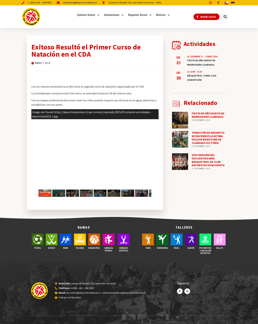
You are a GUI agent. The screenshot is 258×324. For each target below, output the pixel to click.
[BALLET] (220, 239)
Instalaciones (114, 15)
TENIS (147, 248)
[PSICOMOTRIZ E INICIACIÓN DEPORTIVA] (205, 239)
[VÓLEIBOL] (80, 239)
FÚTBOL (37, 248)
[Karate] (191, 239)
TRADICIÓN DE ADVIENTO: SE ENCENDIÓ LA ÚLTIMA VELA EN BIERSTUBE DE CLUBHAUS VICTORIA (208, 138)
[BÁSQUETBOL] (94, 239)
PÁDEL (177, 248)
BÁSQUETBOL (94, 248)
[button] (225, 17)
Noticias (163, 15)
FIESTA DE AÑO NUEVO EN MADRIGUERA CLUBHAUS (208, 115)
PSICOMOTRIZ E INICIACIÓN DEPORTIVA (205, 250)
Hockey (51, 248)
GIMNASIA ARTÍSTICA (123, 249)
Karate (191, 248)
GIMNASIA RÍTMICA (108, 249)
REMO (65, 248)
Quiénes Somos (88, 15)
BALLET (219, 248)
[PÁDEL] (177, 239)
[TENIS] (148, 239)
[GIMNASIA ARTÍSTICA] (124, 239)
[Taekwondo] (162, 239)
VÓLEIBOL (80, 248)
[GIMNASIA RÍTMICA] (108, 239)
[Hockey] (52, 239)
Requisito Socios (140, 15)
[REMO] (65, 239)
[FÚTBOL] (38, 239)
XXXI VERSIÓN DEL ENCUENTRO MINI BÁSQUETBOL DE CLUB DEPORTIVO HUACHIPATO (208, 160)
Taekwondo (162, 248)
